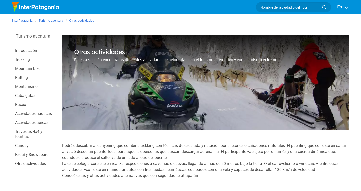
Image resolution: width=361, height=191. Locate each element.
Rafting (21, 77)
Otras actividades (30, 163)
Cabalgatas (25, 95)
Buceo (20, 104)
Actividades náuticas (33, 113)
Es (339, 7)
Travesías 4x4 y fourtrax (28, 134)
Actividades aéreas (32, 122)
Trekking (22, 59)
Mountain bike (27, 68)
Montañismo (26, 86)
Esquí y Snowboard (32, 154)
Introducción (26, 50)
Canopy (22, 145)
